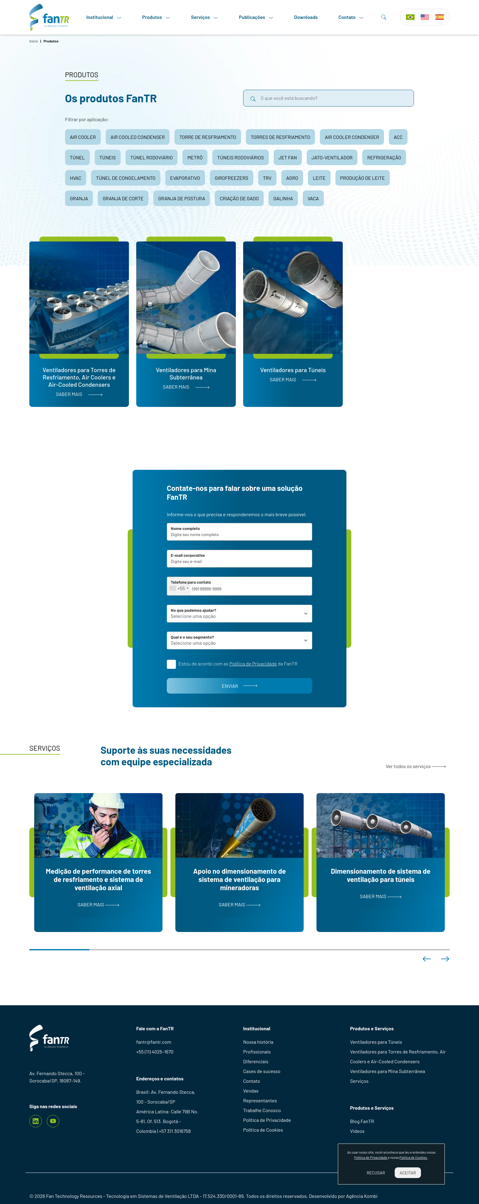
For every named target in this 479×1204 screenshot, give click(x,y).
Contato (351, 17)
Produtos (156, 17)
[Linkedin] (35, 1121)
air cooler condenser (352, 137)
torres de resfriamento (280, 137)
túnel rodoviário (151, 157)
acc (398, 137)
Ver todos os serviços (416, 766)
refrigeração (384, 157)
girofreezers (231, 178)
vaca (313, 198)
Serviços (204, 17)
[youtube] (53, 1121)
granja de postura (181, 198)
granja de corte (123, 198)
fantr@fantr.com (153, 1042)
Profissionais (257, 1051)
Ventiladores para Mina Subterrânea (387, 1071)
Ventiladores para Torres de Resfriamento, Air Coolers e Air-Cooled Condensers (398, 1056)
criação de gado (239, 198)
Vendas (250, 1090)
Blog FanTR (362, 1121)
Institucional (104, 17)
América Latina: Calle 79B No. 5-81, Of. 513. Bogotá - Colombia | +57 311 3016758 (167, 1121)
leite (319, 178)
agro (292, 178)
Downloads (306, 17)
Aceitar (408, 1172)
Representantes (260, 1100)
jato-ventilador (332, 157)
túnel (77, 157)
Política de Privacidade (267, 1120)
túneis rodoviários (240, 157)
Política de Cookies (263, 1130)
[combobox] (178, 586)
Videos (357, 1131)
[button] (426, 959)
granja (79, 198)
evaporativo (185, 178)
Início (33, 41)
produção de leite (362, 178)
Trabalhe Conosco (262, 1110)
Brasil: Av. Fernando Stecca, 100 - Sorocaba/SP (165, 1096)
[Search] (383, 17)
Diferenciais (256, 1061)
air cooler (83, 137)
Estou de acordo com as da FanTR (238, 663)
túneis (108, 157)
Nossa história (258, 1042)
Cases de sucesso (261, 1071)
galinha (283, 198)
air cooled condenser (138, 137)
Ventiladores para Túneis (376, 1042)
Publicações (256, 17)
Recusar (376, 1172)
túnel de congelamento (125, 178)
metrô (195, 157)
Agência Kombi (362, 1196)
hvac (76, 178)
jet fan (288, 157)
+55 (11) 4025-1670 (155, 1051)
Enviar (239, 686)
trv (267, 178)
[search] (252, 98)
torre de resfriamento (207, 137)
